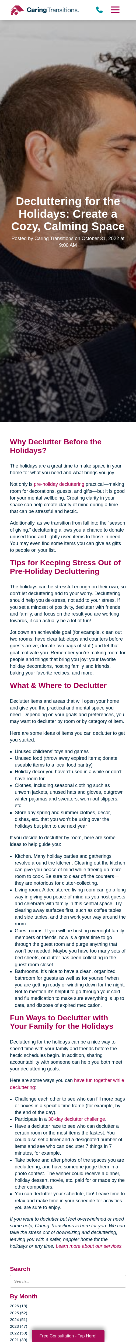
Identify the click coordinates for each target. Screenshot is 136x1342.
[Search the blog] (68, 1281)
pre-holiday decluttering (59, 484)
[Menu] (115, 10)
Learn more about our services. (89, 1246)
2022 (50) (18, 1333)
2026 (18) (18, 1306)
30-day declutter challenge (76, 1119)
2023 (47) (18, 1326)
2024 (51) (18, 1319)
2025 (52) (18, 1313)
